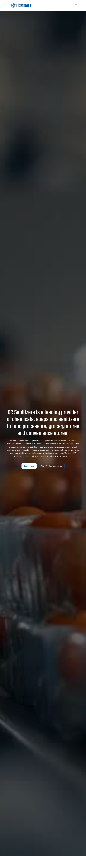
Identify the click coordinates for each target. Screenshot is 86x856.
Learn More (29, 466)
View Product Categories (51, 466)
